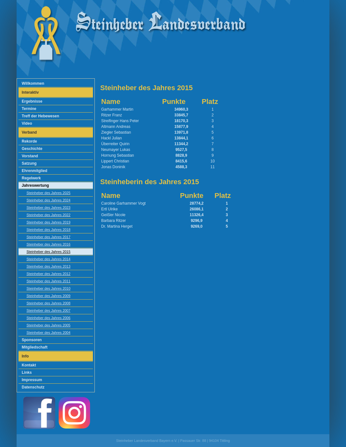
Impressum (32, 380)
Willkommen (33, 83)
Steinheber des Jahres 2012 (48, 274)
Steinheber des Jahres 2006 (48, 318)
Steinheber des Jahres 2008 (48, 303)
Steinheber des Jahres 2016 (48, 244)
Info (25, 356)
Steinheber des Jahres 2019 (48, 222)
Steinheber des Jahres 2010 (48, 288)
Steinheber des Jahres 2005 (48, 325)
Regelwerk (31, 178)
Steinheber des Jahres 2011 (48, 281)
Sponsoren (32, 340)
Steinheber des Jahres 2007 (48, 310)
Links (27, 372)
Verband (29, 132)
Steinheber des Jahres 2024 (48, 200)
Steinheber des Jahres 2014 (48, 259)
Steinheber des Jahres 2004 (48, 332)
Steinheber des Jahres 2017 (48, 237)
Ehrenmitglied (34, 171)
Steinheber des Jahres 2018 (48, 229)
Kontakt (29, 365)
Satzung (29, 163)
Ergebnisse (32, 101)
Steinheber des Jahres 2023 (48, 207)
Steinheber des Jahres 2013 (48, 266)
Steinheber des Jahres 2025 (48, 193)
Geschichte (32, 148)
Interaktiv (30, 92)
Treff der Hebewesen (40, 116)
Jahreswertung (35, 185)
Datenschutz (33, 387)
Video (27, 123)
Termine (29, 108)
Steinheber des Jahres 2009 (48, 296)
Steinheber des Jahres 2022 (48, 215)
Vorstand (30, 156)
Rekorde (29, 141)
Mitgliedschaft (35, 347)
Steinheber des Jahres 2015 (48, 252)
